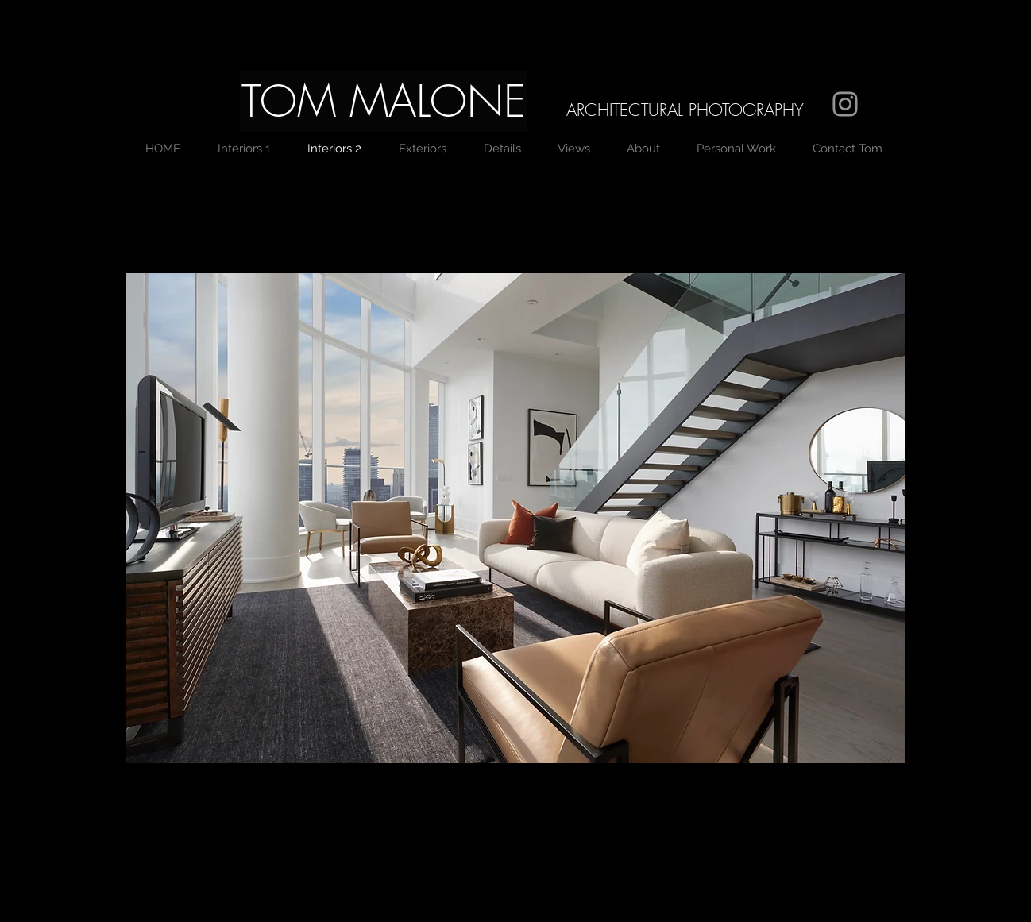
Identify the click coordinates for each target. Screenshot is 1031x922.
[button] (383, 101)
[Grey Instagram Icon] (845, 104)
